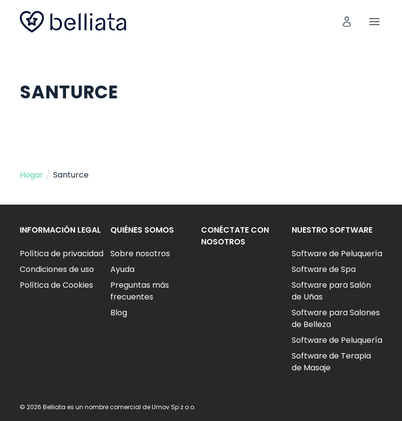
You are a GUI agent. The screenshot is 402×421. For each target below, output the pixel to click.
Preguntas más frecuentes (139, 290)
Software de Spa (324, 269)
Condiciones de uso (57, 269)
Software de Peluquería (337, 253)
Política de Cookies (56, 285)
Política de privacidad (61, 253)
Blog (118, 312)
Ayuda (122, 269)
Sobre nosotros (140, 253)
